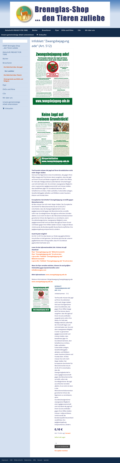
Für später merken (61, 451)
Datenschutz (27, 460)
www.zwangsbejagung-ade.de (56, 275)
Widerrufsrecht (18, 460)
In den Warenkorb (62, 446)
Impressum (5, 460)
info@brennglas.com (39, 270)
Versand (67, 433)
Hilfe (34, 460)
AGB (11, 460)
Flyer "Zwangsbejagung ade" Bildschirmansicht (48, 252)
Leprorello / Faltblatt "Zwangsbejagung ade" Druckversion (52, 261)
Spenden (46, 460)
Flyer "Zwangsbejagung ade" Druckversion (47, 254)
